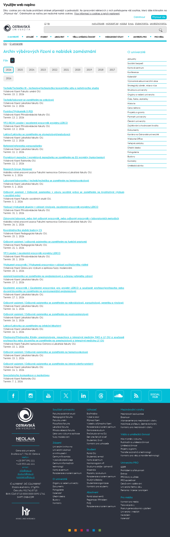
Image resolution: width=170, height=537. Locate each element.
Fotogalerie (133, 152)
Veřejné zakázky (136, 143)
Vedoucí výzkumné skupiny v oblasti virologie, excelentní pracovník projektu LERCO (50, 207)
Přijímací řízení (93, 420)
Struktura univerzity (137, 90)
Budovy (131, 157)
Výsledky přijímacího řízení (99, 424)
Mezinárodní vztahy (117, 37)
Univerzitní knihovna (62, 447)
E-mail (131, 24)
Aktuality (132, 59)
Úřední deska (134, 148)
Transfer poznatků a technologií (136, 452)
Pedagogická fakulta (63, 417)
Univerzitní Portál (158, 24)
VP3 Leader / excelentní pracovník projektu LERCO (31, 253)
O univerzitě (15, 37)
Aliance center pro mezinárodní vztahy (139, 421)
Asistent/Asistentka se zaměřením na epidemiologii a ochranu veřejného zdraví (48, 276)
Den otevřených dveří (97, 437)
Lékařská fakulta (61, 427)
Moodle (123, 24)
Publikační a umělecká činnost (135, 442)
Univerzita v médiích (130, 512)
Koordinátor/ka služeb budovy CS (22, 230)
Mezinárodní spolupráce (132, 414)
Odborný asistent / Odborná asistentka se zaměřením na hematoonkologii (45, 352)
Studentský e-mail (95, 457)
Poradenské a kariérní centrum (67, 473)
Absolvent (61, 37)
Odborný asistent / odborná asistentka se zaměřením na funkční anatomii (45, 242)
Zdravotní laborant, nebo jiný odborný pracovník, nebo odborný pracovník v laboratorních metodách (61, 218)
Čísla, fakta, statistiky (138, 99)
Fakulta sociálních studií (64, 414)
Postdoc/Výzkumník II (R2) (18, 111)
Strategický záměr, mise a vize (142, 86)
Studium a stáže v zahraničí (99, 467)
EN (49, 24)
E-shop (124, 474)
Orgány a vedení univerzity (141, 95)
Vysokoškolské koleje (63, 460)
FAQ (89, 503)
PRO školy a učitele (129, 477)
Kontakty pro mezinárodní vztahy (137, 427)
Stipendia (91, 470)
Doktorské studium (95, 430)
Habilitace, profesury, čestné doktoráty (139, 424)
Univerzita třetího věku (131, 487)
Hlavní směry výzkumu (131, 439)
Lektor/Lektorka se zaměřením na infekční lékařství (32, 326)
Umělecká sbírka (135, 166)
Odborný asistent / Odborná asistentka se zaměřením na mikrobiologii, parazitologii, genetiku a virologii (63, 303)
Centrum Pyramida (61, 457)
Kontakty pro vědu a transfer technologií (140, 455)
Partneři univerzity (137, 117)
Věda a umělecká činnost (86, 37)
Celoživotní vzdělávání (131, 484)
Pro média (159, 37)
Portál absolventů (95, 496)
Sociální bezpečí (135, 63)
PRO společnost (128, 480)
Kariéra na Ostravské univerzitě (143, 134)
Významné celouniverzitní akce (143, 81)
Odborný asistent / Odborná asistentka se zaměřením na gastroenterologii (45, 314)
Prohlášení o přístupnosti (132, 470)
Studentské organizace (97, 483)
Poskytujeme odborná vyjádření (136, 508)
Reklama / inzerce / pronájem (134, 490)
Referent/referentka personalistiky (22, 146)
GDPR (123, 467)
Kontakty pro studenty (97, 486)
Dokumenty (133, 130)
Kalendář (132, 77)
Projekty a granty (136, 112)
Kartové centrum (136, 68)
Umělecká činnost (129, 446)
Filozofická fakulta (61, 424)
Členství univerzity (136, 121)
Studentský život (94, 440)
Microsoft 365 (112, 24)
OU (5, 44)
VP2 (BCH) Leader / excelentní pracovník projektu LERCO (35, 123)
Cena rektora (134, 108)
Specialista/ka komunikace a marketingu (26, 375)
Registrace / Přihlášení (97, 500)
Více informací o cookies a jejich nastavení (97, 13)
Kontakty (132, 161)
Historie (131, 103)
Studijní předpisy (94, 480)
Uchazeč (31, 37)
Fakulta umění (59, 420)
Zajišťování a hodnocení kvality (143, 126)
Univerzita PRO (142, 37)
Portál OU (91, 453)
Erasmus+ (125, 417)
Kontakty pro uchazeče (98, 444)
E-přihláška (92, 414)
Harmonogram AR (95, 463)
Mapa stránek (98, 24)
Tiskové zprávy (128, 505)
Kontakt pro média (130, 502)
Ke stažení (125, 515)
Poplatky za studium (96, 473)
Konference (133, 72)
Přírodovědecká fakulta (64, 430)
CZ (45, 24)
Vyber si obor (93, 417)
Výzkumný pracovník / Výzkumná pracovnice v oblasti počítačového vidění (45, 265)
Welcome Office (135, 139)
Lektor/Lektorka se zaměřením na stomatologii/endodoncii (36, 134)
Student (46, 37)
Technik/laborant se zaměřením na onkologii (28, 100)
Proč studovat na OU (97, 434)
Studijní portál (142, 24)
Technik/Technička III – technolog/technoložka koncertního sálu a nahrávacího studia (51, 88)
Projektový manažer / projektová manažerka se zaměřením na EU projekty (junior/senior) (54, 157)
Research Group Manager (17, 169)
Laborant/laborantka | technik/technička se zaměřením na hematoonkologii (46, 180)
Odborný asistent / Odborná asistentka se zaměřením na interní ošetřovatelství (48, 364)
